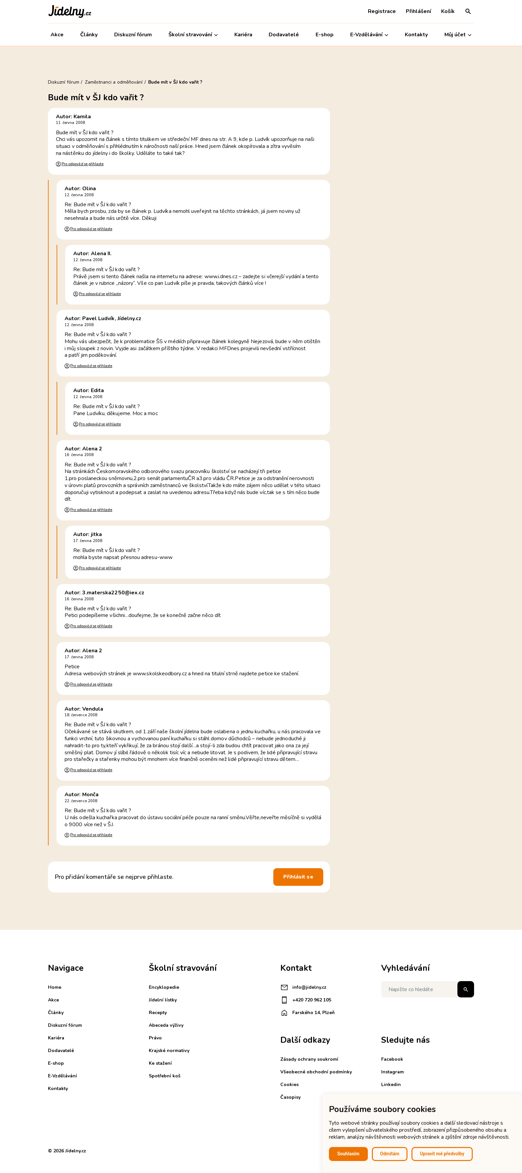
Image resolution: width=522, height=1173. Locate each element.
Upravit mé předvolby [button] (442, 1153)
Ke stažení (160, 1063)
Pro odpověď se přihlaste (83, 164)
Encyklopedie (164, 987)
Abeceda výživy (166, 1025)
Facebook (392, 1059)
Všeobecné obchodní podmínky (316, 1072)
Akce (57, 34)
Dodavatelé (284, 34)
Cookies (289, 1084)
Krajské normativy (169, 1050)
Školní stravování (193, 35)
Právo (155, 1038)
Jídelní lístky (163, 1000)
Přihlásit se (298, 876)
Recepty (158, 1012)
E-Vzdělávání (369, 35)
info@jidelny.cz (303, 987)
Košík (448, 11)
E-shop (325, 34)
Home (54, 987)
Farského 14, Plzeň (307, 1013)
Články (89, 34)
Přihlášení (418, 11)
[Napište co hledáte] (427, 989)
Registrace (382, 11)
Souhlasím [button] (348, 1153)
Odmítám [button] (389, 1153)
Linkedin (391, 1084)
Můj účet (457, 35)
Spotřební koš (164, 1076)
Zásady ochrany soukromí (309, 1059)
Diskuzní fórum (133, 34)
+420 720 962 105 (305, 1000)
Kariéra (243, 34)
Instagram (392, 1072)
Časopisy (290, 1097)
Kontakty (416, 34)
